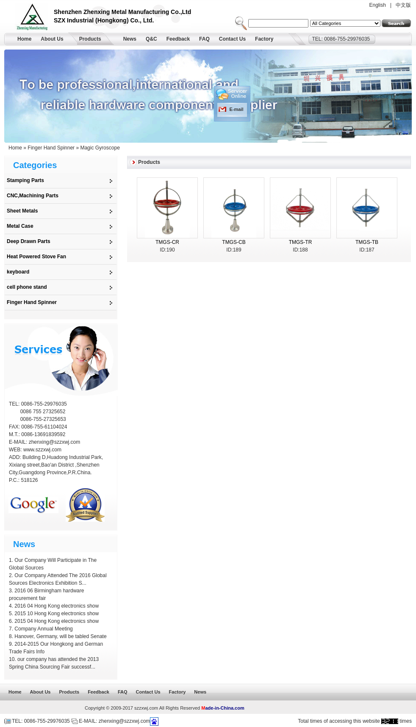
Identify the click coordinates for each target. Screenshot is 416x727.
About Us (52, 39)
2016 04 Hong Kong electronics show (56, 606)
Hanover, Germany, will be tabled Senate (60, 636)
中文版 (403, 5)
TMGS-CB (233, 242)
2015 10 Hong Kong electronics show (56, 613)
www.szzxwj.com (42, 450)
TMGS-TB (366, 242)
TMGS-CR (167, 242)
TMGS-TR (300, 242)
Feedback (178, 39)
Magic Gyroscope (99, 148)
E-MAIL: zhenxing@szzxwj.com (114, 721)
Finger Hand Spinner (51, 148)
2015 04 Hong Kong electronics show (56, 621)
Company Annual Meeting (43, 629)
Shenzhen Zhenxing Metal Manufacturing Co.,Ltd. (34, 18)
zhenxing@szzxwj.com (54, 442)
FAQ (204, 39)
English (377, 5)
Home (24, 39)
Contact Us (232, 39)
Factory (264, 39)
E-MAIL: (19, 442)
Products (90, 39)
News (129, 39)
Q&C (151, 39)
